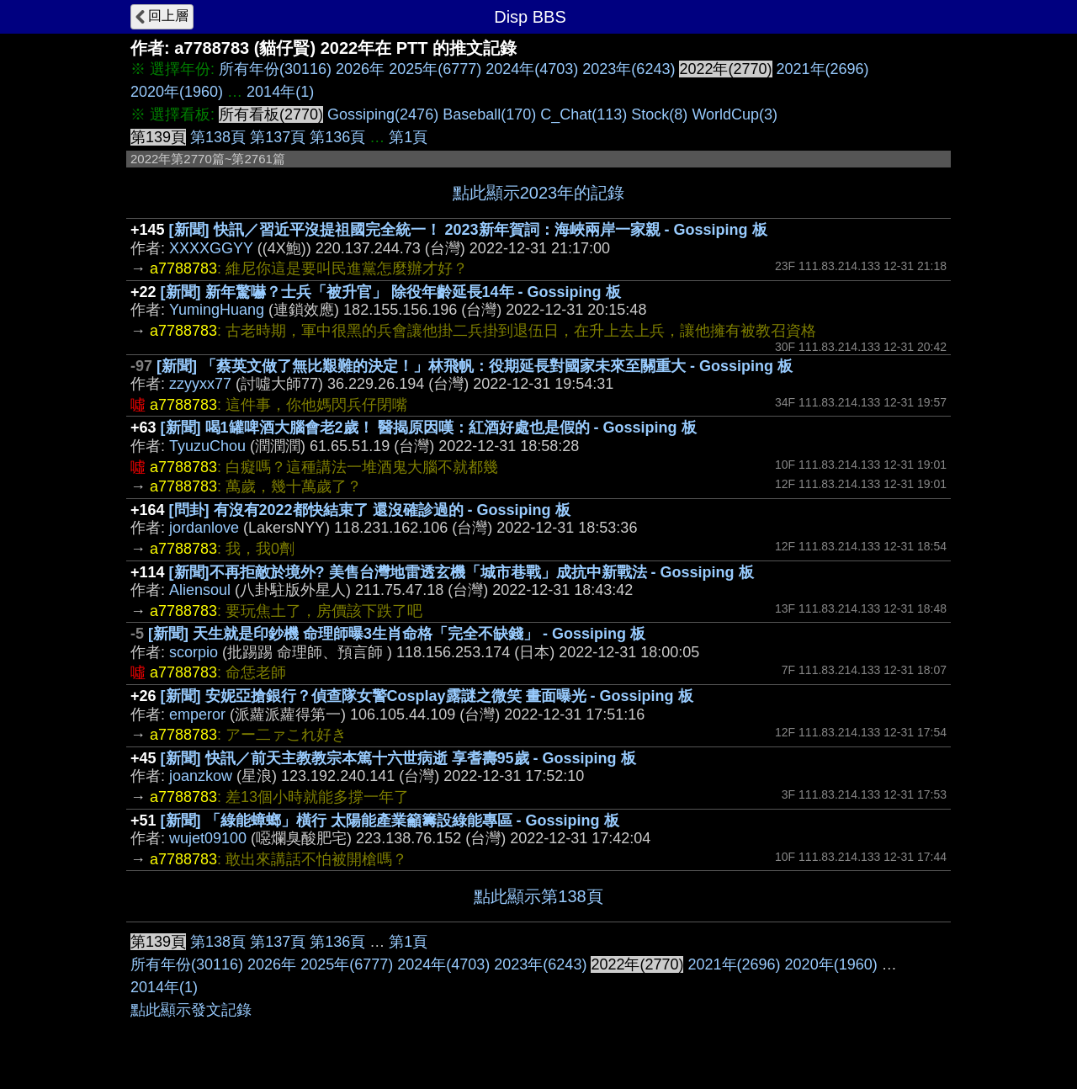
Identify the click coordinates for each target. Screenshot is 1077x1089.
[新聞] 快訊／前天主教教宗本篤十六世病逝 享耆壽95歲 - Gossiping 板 (398, 758)
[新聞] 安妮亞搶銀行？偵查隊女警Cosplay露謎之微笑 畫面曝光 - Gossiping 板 (427, 696)
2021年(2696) (823, 69)
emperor (197, 714)
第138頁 (218, 137)
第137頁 (277, 137)
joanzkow (200, 776)
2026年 (360, 69)
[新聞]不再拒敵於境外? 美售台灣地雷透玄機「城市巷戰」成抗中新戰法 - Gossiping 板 (461, 572)
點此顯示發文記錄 (191, 1009)
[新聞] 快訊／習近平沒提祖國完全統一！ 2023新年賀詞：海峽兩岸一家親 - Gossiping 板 (468, 229)
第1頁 (408, 137)
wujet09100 (208, 838)
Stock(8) (659, 114)
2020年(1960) (176, 91)
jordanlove (204, 527)
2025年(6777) (435, 69)
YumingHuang (216, 309)
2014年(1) (280, 91)
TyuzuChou (207, 446)
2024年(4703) (531, 69)
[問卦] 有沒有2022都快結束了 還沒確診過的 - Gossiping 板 (369, 510)
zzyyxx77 (200, 383)
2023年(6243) (628, 69)
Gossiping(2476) (382, 114)
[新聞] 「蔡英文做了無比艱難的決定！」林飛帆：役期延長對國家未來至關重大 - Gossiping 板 (475, 366)
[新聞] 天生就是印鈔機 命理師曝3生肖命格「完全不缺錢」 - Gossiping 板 (396, 633)
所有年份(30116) (275, 69)
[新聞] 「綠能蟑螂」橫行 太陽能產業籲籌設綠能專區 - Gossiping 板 (390, 820)
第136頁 (337, 137)
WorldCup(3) (734, 114)
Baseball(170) (489, 114)
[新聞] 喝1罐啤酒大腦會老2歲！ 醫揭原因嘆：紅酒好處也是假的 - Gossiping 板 (429, 427)
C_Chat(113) (583, 114)
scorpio (193, 652)
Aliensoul (200, 590)
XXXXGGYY (211, 248)
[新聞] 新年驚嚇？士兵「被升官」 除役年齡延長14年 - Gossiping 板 (391, 292)
